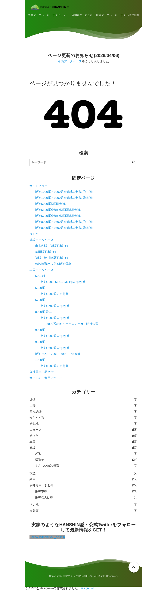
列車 (32, 479)
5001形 (40, 275)
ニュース (35, 429)
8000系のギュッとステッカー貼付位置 (72, 323)
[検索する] (134, 163)
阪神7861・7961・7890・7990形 (57, 354)
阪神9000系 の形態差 (55, 335)
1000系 (40, 360)
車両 (32, 441)
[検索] (79, 162)
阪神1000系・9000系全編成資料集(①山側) (64, 191)
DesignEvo (86, 588)
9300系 (40, 341)
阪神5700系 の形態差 (55, 305)
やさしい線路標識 (47, 465)
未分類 (34, 510)
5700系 (40, 299)
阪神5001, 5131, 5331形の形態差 (63, 281)
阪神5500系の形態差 (55, 293)
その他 (34, 504)
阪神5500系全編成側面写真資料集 (58, 209)
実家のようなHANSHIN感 (77, 576)
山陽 (32, 405)
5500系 (40, 287)
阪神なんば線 (44, 497)
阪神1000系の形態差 (55, 366)
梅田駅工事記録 (45, 251)
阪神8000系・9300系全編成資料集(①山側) (64, 221)
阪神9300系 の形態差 (55, 347)
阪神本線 (41, 491)
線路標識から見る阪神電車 (53, 263)
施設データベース (106, 15)
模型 (32, 473)
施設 (32, 447)
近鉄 (32, 399)
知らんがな (37, 417)
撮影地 (34, 423)
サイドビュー (60, 15)
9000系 (40, 329)
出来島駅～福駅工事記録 (51, 245)
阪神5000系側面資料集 (50, 203)
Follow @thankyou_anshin (47, 537)
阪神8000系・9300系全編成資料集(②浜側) (64, 227)
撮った (34, 435)
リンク (34, 233)
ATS (38, 453)
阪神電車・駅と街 (82, 15)
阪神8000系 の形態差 (55, 317)
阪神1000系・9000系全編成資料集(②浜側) (64, 197)
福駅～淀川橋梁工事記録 (51, 257)
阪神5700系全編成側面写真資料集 (58, 215)
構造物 (39, 459)
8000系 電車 (43, 311)
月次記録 (35, 411)
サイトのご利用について (134, 15)
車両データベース (38, 15)
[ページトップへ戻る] (133, 567)
